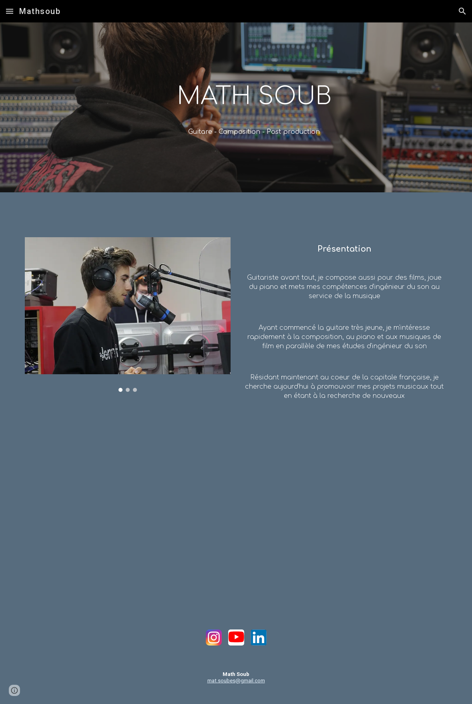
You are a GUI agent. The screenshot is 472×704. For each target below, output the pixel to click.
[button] (9, 11)
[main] (254, 96)
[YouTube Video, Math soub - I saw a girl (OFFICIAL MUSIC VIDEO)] (236, 502)
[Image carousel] (128, 314)
